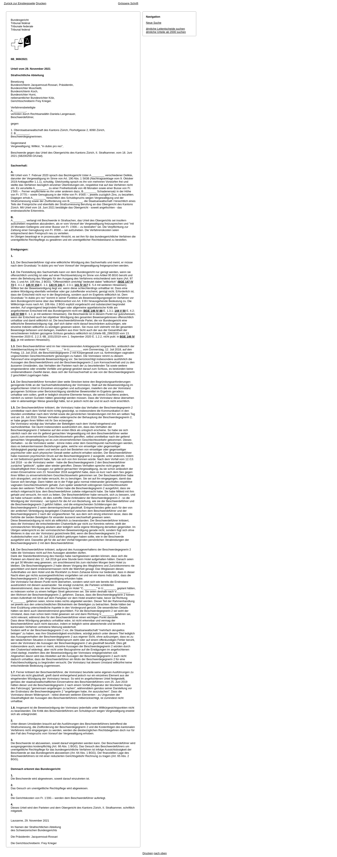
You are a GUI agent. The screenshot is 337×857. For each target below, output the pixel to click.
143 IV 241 (56, 285)
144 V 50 (120, 310)
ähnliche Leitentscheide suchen (165, 28)
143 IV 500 (17, 314)
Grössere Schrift (128, 3)
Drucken (41, 3)
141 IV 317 (81, 285)
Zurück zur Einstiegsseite (19, 3)
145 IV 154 (32, 285)
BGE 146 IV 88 (93, 310)
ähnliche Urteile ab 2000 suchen (166, 32)
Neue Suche (153, 22)
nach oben (160, 853)
